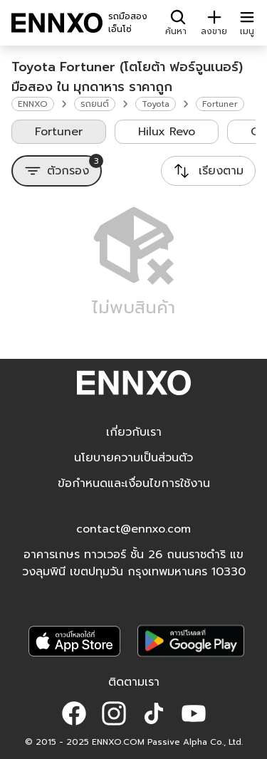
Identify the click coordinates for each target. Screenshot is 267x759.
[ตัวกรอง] (56, 171)
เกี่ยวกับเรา (134, 432)
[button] (74, 713)
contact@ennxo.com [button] (133, 529)
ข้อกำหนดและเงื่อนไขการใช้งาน (134, 483)
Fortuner (220, 104)
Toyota (155, 104)
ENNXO (33, 104)
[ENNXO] (57, 23)
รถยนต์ (94, 104)
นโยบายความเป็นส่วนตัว (133, 457)
